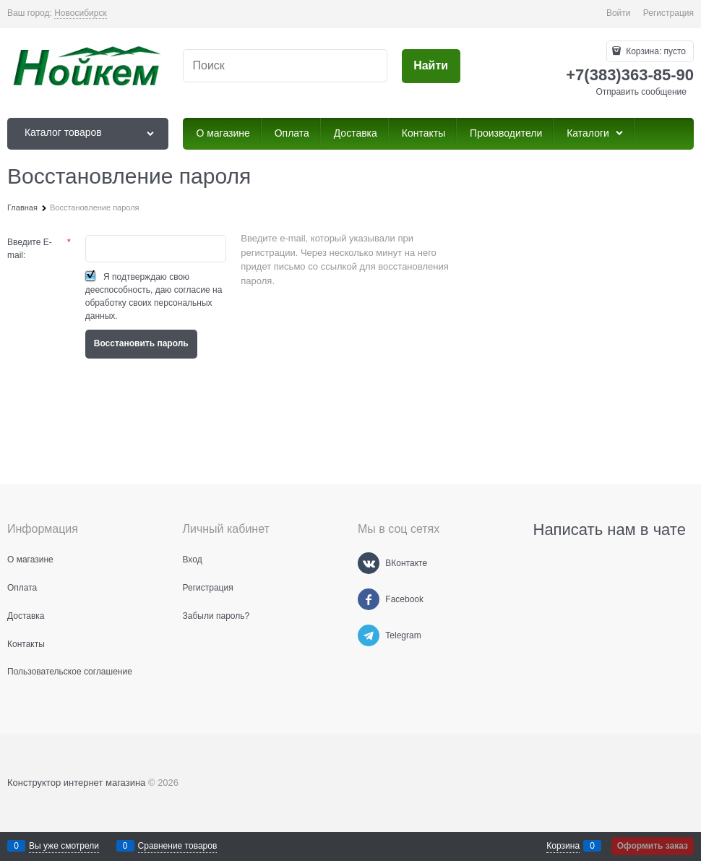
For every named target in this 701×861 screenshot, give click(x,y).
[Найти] (431, 66)
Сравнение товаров (178, 846)
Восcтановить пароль (141, 343)
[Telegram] (368, 635)
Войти (618, 13)
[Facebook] (368, 599)
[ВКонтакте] (368, 563)
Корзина (563, 846)
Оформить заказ (652, 846)
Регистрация (668, 13)
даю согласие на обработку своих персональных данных (154, 303)
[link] (80, 13)
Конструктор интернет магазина (76, 782)
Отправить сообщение (641, 92)
